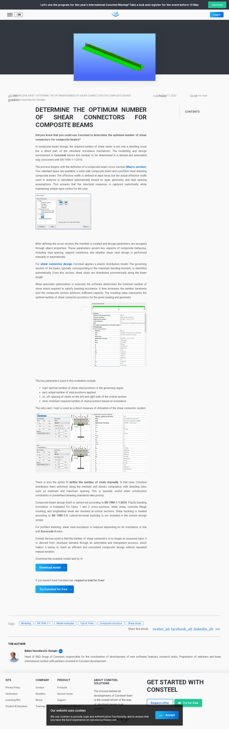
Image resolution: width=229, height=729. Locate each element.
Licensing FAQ (12, 700)
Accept (170, 715)
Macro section (136, 167)
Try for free (188, 703)
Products (62, 687)
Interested (217, 5)
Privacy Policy (12, 687)
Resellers (41, 693)
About (39, 700)
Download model (50, 567)
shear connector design (56, 264)
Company (42, 680)
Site (8, 680)
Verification (11, 693)
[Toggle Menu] (10, 14)
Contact (40, 687)
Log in (216, 14)
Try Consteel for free (53, 589)
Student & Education (16, 706)
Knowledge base (24, 95)
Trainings (41, 706)
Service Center (65, 693)
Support (61, 700)
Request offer (160, 703)
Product (63, 680)
